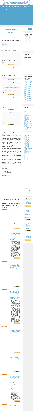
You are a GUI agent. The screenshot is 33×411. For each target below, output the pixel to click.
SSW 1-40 (22, 9)
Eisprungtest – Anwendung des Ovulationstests (26, 62)
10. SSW (25, 84)
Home (3, 6)
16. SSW (25, 88)
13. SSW (25, 86)
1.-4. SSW (25, 81)
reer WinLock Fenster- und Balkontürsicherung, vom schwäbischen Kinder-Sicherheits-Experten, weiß (28, 241)
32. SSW (28, 98)
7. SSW (25, 83)
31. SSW (25, 98)
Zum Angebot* (12, 64)
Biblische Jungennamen (28, 153)
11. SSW (28, 84)
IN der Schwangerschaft (17, 6)
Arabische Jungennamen (28, 150)
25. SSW (25, 94)
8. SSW (28, 83)
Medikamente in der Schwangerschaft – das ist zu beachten (28, 43)
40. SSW (25, 104)
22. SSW (25, 92)
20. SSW (28, 90)
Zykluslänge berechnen (27, 129)
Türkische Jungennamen (28, 187)
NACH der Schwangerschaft (27, 6)
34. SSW (25, 100)
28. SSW (25, 96)
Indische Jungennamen (28, 160)
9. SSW (31, 83)
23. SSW (28, 92)
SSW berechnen (26, 124)
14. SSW (28, 86)
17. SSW (28, 88)
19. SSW (25, 90)
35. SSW (28, 100)
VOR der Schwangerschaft (9, 6)
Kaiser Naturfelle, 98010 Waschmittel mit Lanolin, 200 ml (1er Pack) (15, 212)
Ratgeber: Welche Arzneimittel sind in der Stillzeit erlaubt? (28, 40)
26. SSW (28, 94)
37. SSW (25, 102)
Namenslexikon (17, 9)
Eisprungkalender (27, 114)
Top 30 (27, 9)
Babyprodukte (7, 9)
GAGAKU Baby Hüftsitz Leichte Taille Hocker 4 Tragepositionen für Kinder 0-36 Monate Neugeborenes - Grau (28, 207)
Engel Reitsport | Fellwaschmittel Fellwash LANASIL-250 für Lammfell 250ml (15, 361)
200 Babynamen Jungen (28, 137)
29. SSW (28, 96)
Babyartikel (12, 9)
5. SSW (29, 81)
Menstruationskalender (27, 123)
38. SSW (28, 102)
